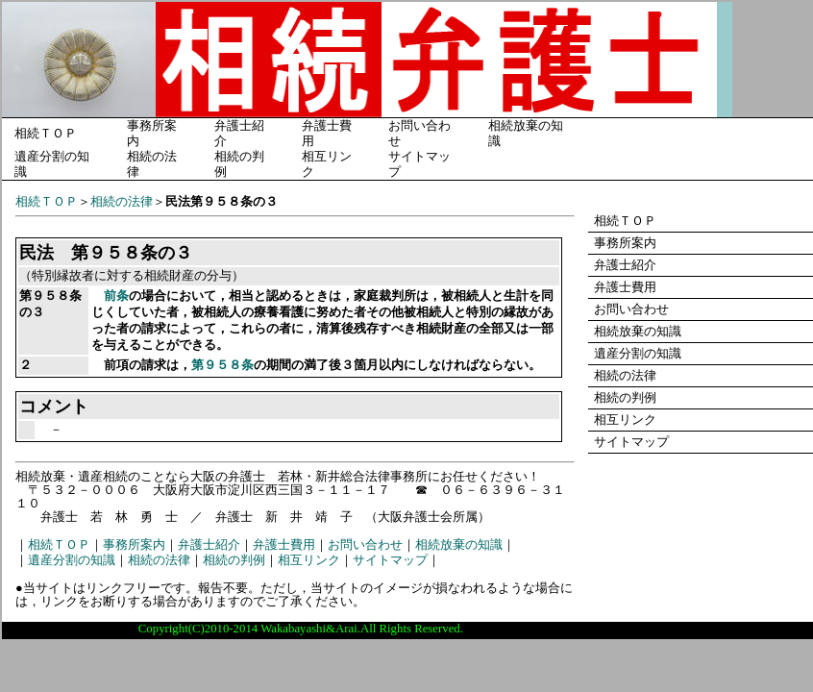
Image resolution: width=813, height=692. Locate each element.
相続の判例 (234, 560)
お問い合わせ (365, 545)
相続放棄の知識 (459, 545)
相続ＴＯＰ (45, 133)
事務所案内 (134, 545)
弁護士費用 (284, 545)
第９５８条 (222, 365)
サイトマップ (390, 560)
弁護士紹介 (209, 545)
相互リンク (309, 560)
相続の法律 (121, 202)
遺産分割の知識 (71, 560)
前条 (116, 296)
